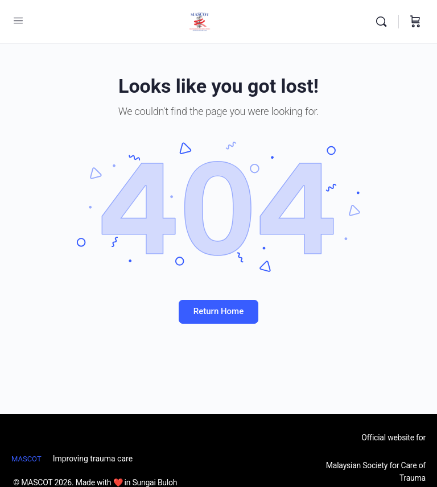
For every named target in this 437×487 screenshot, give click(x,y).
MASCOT (26, 459)
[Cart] (415, 22)
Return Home (218, 311)
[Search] (384, 22)
